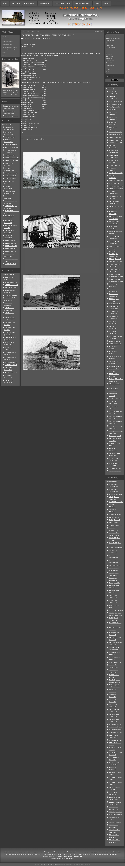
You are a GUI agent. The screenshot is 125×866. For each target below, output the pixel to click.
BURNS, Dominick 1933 (11, 173)
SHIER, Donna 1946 (115, 468)
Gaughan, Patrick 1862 (115, 173)
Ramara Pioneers (29, 3)
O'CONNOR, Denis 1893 (116, 502)
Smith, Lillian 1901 (114, 304)
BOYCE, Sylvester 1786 (115, 101)
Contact (106, 3)
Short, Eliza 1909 (114, 522)
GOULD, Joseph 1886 (11, 145)
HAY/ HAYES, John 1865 (116, 180)
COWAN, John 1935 (10, 176)
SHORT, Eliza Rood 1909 (12, 158)
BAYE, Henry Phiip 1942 (116, 610)
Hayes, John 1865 (114, 183)
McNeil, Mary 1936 (114, 583)
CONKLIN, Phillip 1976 (115, 724)
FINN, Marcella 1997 (11, 240)
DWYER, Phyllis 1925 (11, 372)
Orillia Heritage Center (11, 116)
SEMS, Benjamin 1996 (115, 812)
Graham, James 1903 (115, 514)
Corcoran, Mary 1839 (115, 132)
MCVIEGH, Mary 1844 (115, 140)
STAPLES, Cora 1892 (115, 259)
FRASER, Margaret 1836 (11, 282)
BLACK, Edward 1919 (11, 362)
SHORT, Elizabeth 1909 (11, 160)
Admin (48, 38)
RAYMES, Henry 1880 (11, 295)
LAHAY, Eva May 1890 (115, 246)
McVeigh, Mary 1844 (115, 137)
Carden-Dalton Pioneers (63, 3)
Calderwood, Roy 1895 (115, 261)
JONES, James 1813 (114, 107)
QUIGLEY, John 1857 (11, 287)
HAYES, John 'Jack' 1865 (116, 186)
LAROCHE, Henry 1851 (11, 285)
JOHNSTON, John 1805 (115, 104)
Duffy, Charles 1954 (115, 662)
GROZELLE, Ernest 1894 (12, 147)
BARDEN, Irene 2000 (115, 822)
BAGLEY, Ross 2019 (10, 264)
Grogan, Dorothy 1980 (115, 740)
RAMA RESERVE (98, 31)
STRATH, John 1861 (114, 165)
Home (5, 3)
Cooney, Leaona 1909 (115, 366)
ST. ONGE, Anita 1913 (115, 525)
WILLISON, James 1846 (115, 143)
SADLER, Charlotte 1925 (116, 548)
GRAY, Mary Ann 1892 (115, 494)
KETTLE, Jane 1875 (10, 137)
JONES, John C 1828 (115, 109)
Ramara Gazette (45, 3)
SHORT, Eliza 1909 (10, 155)
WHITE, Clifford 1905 (115, 341)
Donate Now (16, 3)
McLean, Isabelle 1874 (115, 206)
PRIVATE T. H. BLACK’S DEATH (30, 31)
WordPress (43, 864)
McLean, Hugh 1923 (115, 436)
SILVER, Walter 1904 (115, 517)
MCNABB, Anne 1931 (115, 565)
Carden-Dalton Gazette (82, 3)
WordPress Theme (52, 864)
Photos (97, 3)
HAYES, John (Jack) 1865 (116, 189)
